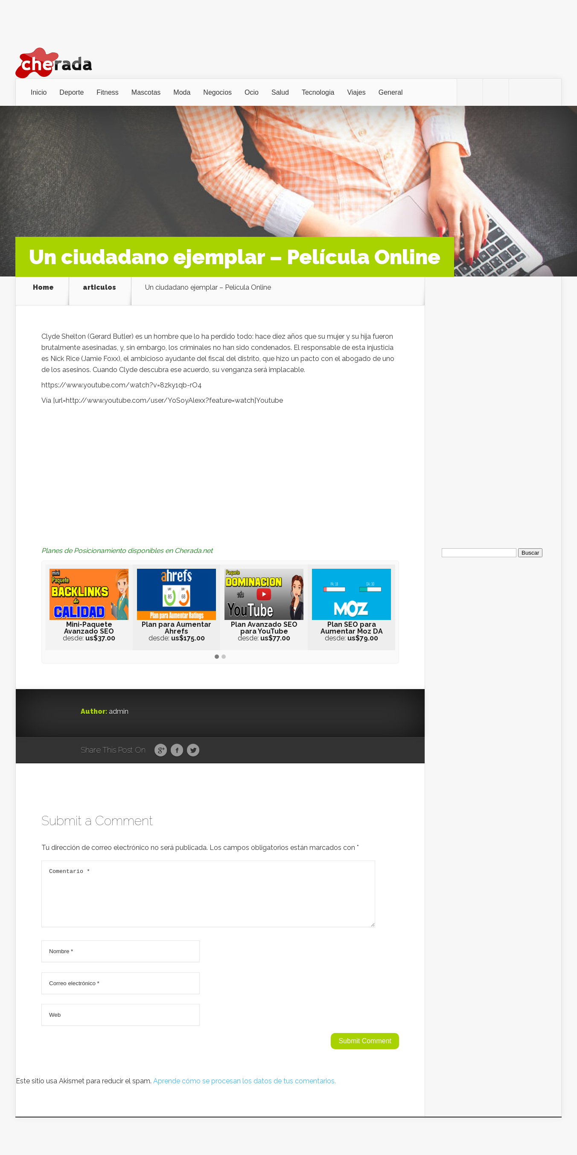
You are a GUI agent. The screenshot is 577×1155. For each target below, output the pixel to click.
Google (160, 744)
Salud (280, 92)
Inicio (39, 92)
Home (43, 287)
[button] (216, 650)
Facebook (177, 744)
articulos (99, 287)
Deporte (71, 92)
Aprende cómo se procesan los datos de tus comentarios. (244, 1084)
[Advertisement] (220, 463)
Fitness (107, 92)
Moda (181, 92)
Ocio (252, 92)
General (391, 92)
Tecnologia (318, 92)
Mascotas (145, 92)
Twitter (193, 744)
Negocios (217, 92)
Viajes (356, 92)
